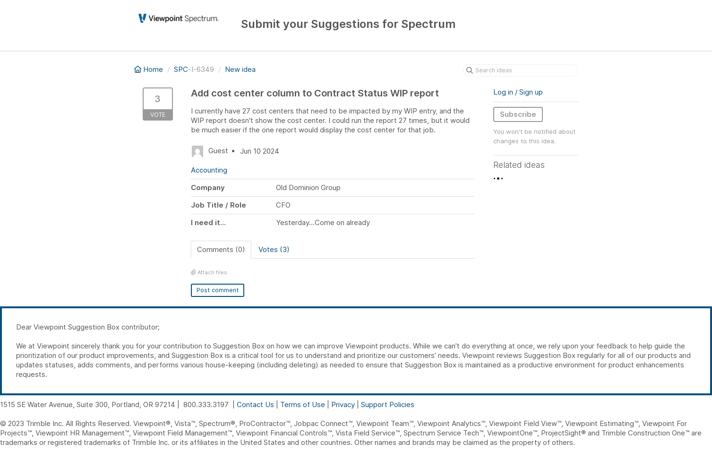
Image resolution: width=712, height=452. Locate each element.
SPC (181, 69)
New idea (240, 69)
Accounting (209, 169)
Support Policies (387, 404)
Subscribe (518, 114)
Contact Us (255, 404)
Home (149, 69)
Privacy (343, 404)
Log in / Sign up (518, 91)
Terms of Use (302, 404)
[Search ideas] (520, 70)
